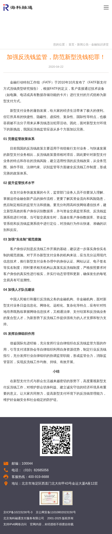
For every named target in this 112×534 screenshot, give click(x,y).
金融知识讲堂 (100, 44)
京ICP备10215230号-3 (17, 512)
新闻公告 (83, 44)
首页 (71, 44)
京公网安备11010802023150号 (56, 512)
